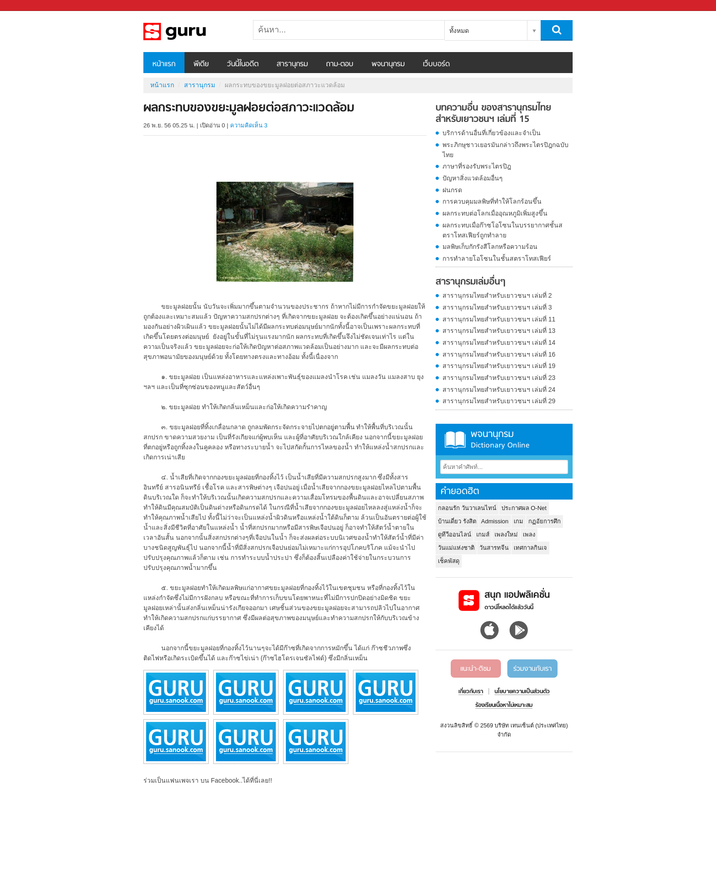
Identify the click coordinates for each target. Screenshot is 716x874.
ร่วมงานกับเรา (532, 668)
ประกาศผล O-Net (524, 508)
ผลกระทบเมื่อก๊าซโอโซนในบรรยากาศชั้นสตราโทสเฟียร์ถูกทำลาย (502, 230)
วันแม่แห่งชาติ (456, 547)
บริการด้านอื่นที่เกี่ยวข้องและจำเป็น (491, 133)
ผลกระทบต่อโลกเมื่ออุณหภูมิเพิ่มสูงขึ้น (495, 213)
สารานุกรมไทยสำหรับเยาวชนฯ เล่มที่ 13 (498, 330)
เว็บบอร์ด (436, 64)
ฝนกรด (452, 190)
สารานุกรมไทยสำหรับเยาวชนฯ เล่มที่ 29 (498, 401)
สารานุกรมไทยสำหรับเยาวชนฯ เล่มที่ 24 (498, 389)
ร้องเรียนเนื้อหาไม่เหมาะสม (503, 705)
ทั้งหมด (459, 30)
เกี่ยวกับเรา (470, 691)
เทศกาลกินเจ (530, 547)
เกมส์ (483, 534)
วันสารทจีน (494, 547)
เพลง (529, 534)
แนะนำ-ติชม (475, 668)
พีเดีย (201, 64)
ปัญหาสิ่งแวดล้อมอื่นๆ (472, 178)
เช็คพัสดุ (448, 561)
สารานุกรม (292, 64)
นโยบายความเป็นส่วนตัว (522, 691)
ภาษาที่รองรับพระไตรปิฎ (476, 166)
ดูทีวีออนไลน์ (454, 534)
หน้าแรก (164, 64)
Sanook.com (27, 5)
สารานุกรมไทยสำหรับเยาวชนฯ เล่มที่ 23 (498, 377)
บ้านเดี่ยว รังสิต (457, 521)
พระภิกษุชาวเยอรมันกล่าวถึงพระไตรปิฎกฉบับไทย (505, 149)
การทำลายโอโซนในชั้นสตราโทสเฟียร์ (496, 258)
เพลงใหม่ (506, 534)
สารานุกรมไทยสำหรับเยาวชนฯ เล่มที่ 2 (497, 295)
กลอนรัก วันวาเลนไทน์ (467, 508)
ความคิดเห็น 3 (249, 125)
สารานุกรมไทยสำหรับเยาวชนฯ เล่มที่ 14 (498, 342)
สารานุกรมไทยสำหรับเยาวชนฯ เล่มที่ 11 (498, 319)
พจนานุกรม (388, 64)
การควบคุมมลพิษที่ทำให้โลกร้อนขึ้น (492, 201)
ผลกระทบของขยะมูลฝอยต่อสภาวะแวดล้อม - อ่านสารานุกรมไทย (191, 31)
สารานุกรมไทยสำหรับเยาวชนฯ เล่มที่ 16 (498, 354)
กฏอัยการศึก (544, 521)
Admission (495, 521)
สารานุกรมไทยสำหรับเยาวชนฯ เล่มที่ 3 (497, 307)
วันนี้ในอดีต (242, 64)
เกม (518, 521)
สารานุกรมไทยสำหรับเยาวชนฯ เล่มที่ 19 (498, 365)
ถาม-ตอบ (339, 64)
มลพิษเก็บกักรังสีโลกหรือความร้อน (489, 246)
